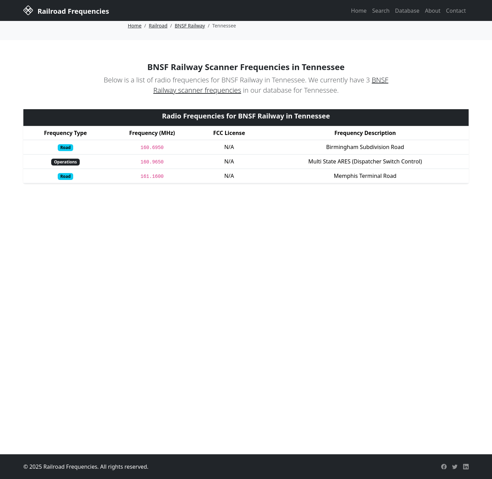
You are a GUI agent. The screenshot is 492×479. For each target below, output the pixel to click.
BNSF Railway (190, 25)
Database (407, 10)
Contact (456, 10)
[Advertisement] (246, 386)
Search (381, 10)
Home (359, 10)
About (432, 10)
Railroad (158, 25)
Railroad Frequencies (66, 9)
